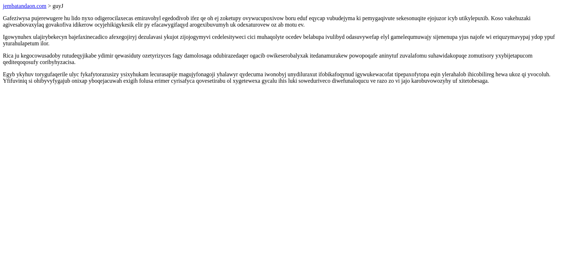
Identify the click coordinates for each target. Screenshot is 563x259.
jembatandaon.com (24, 6)
